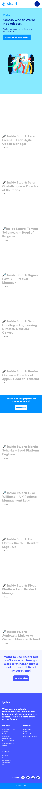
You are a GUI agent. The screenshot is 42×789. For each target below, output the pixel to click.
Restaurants (27, 729)
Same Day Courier (8, 743)
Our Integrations (21, 678)
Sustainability (6, 760)
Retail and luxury (28, 734)
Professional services (30, 736)
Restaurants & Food (8, 729)
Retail (4, 734)
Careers (5, 758)
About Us (5, 755)
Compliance (6, 762)
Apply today (21, 407)
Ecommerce (6, 736)
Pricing (4, 745)
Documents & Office (8, 741)
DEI (3, 765)
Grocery (5, 731)
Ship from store (7, 738)
